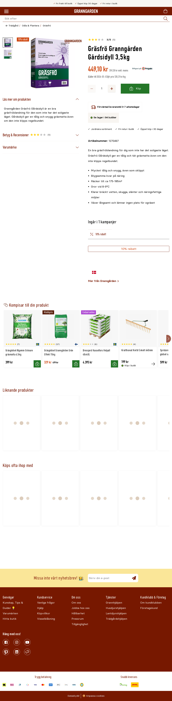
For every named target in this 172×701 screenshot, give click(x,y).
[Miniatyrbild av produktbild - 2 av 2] (8, 54)
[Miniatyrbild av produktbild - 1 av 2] (8, 42)
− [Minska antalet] (92, 88)
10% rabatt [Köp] (128, 249)
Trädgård (13, 25)
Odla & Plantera (30, 25)
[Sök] (165, 19)
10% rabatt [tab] (98, 234)
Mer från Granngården (102, 281)
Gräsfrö (47, 25)
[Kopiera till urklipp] (103, 141)
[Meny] (6, 11)
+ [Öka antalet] (111, 88)
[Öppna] (49, 63)
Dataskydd (73, 695)
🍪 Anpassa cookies (93, 695)
